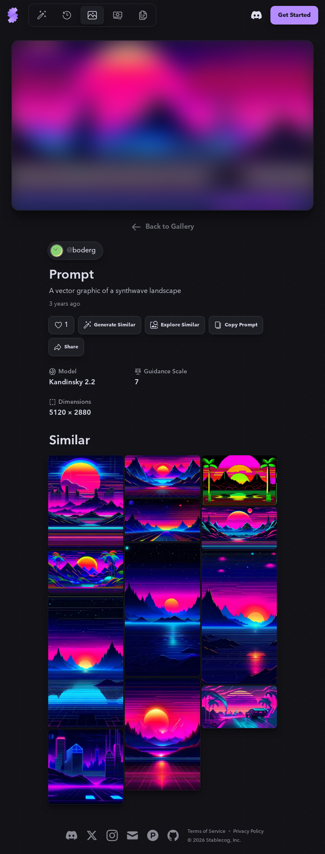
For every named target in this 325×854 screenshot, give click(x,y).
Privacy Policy (248, 831)
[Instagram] (112, 835)
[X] (92, 835)
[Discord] (256, 15)
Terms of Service (206, 831)
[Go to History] (67, 15)
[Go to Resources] (143, 15)
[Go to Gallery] (92, 15)
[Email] (132, 835)
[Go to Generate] (41, 15)
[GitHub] (173, 835)
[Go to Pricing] (117, 15)
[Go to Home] (12, 15)
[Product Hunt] (153, 835)
